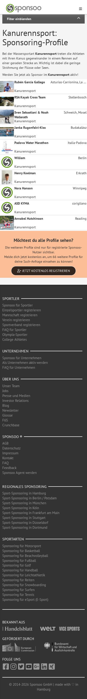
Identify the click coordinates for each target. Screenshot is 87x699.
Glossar (7, 415)
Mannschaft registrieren (19, 315)
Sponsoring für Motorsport (21, 546)
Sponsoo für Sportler (17, 305)
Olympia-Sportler (14, 334)
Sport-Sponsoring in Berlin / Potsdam (29, 498)
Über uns (10, 379)
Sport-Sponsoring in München (24, 503)
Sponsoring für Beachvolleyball (25, 555)
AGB (5, 443)
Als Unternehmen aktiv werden (25, 362)
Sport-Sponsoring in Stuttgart (23, 517)
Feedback (9, 468)
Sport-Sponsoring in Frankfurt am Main (30, 513)
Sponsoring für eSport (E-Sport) (25, 599)
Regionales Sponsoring (24, 486)
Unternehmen (15, 351)
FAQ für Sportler (14, 329)
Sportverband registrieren (21, 325)
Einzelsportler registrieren (21, 310)
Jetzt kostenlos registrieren (43, 271)
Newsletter (10, 410)
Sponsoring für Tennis (18, 594)
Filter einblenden (43, 19)
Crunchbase (10, 425)
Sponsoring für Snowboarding (24, 585)
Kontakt (7, 458)
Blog (5, 405)
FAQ (5, 463)
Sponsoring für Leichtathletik (23, 575)
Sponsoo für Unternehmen (21, 358)
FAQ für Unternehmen (18, 367)
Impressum (10, 453)
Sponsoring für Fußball (19, 560)
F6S (5, 420)
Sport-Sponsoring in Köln (20, 508)
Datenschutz (11, 448)
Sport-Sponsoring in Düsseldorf (25, 522)
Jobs (5, 391)
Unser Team (10, 386)
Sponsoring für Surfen (18, 590)
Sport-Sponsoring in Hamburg (24, 493)
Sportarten (13, 539)
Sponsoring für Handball (20, 570)
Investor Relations (15, 400)
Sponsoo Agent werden (19, 472)
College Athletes (14, 339)
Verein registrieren (16, 320)
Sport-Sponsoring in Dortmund (24, 527)
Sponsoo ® (12, 436)
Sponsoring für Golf (16, 565)
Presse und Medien (16, 395)
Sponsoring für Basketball (21, 551)
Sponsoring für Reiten (18, 580)
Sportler (10, 298)
